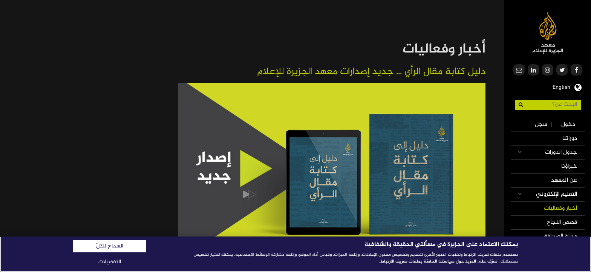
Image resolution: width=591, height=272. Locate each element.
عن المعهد (564, 180)
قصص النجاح (562, 222)
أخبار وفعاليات (560, 208)
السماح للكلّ (109, 246)
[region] (295, 254)
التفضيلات (109, 262)
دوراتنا (569, 138)
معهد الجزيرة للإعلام (548, 32)
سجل (541, 124)
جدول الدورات (561, 152)
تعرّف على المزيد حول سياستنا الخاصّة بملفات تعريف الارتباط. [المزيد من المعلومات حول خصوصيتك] (438, 261)
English (561, 86)
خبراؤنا (569, 166)
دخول (568, 124)
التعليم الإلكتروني (556, 194)
